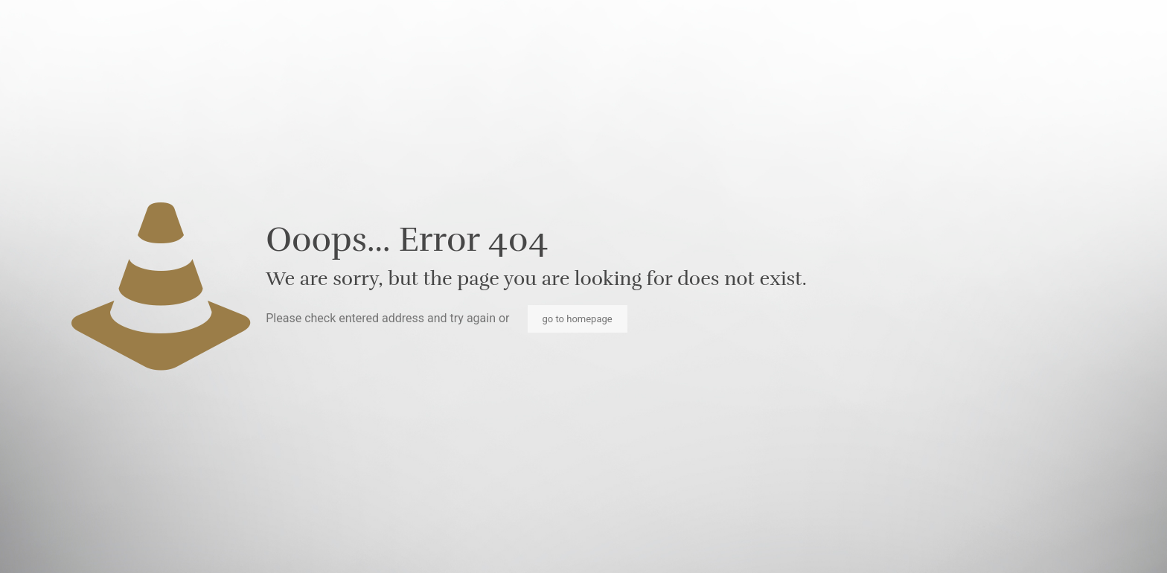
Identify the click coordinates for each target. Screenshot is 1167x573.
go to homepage (578, 318)
